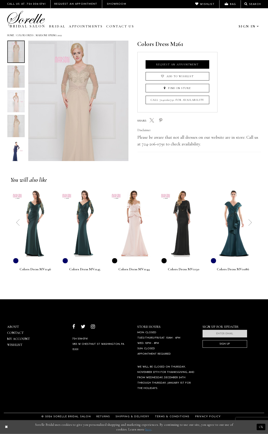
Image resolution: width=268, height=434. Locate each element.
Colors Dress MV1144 (134, 269)
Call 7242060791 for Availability (177, 99)
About (13, 327)
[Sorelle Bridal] (26, 19)
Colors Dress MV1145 (84, 269)
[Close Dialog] (6, 427)
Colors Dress (25, 35)
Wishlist (14, 345)
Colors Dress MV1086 (233, 269)
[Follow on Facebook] (73, 327)
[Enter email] (225, 333)
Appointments (86, 26)
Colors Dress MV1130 (183, 269)
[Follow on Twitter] (83, 327)
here (148, 429)
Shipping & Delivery (132, 416)
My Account (18, 339)
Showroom (116, 4)
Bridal (57, 26)
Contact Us (120, 26)
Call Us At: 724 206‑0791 (26, 4)
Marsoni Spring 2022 (49, 35)
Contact (15, 333)
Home (10, 35)
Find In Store (177, 88)
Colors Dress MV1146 (35, 269)
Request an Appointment (177, 64)
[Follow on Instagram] (93, 327)
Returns (103, 416)
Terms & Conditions (172, 416)
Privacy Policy (208, 416)
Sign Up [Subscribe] (224, 344)
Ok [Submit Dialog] (261, 427)
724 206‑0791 (80, 338)
